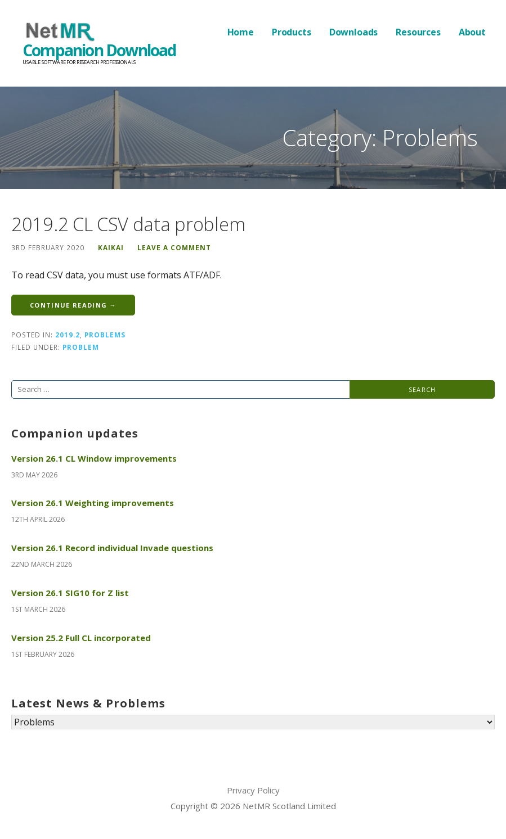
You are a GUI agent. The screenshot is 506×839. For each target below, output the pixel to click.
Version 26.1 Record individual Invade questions (112, 547)
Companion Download (99, 50)
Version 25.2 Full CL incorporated (81, 637)
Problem (80, 346)
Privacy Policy (253, 790)
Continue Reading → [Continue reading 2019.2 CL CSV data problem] (73, 305)
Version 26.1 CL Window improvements (94, 458)
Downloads (353, 32)
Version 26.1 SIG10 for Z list (70, 592)
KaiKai (111, 247)
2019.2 (67, 334)
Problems (105, 334)
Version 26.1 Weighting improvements (92, 502)
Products (291, 32)
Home (240, 32)
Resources (418, 32)
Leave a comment (174, 247)
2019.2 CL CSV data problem (128, 224)
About (472, 32)
